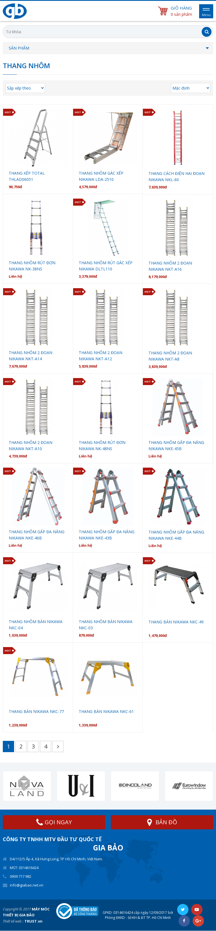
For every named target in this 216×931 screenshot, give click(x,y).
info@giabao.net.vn (26, 885)
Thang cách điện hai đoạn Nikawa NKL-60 (176, 176)
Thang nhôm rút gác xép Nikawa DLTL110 (105, 266)
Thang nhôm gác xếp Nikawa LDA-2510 (101, 176)
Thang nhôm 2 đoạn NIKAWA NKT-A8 (170, 356)
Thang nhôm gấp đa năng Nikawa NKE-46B (36, 535)
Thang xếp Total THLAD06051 (27, 176)
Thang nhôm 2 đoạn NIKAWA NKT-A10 (30, 445)
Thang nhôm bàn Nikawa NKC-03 (105, 624)
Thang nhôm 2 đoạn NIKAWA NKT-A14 (30, 355)
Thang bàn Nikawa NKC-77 (36, 711)
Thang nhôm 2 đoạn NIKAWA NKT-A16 (170, 266)
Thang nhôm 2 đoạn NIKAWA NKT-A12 (100, 355)
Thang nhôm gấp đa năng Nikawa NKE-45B (176, 445)
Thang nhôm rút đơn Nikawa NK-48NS (102, 445)
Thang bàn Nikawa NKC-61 (106, 711)
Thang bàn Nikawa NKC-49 (176, 622)
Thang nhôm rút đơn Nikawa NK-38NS (32, 266)
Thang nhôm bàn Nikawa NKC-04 (35, 624)
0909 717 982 (20, 876)
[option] (27, 786)
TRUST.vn (33, 921)
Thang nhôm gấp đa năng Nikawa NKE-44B (176, 535)
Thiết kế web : (13, 921)
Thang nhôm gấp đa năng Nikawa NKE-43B (106, 535)
